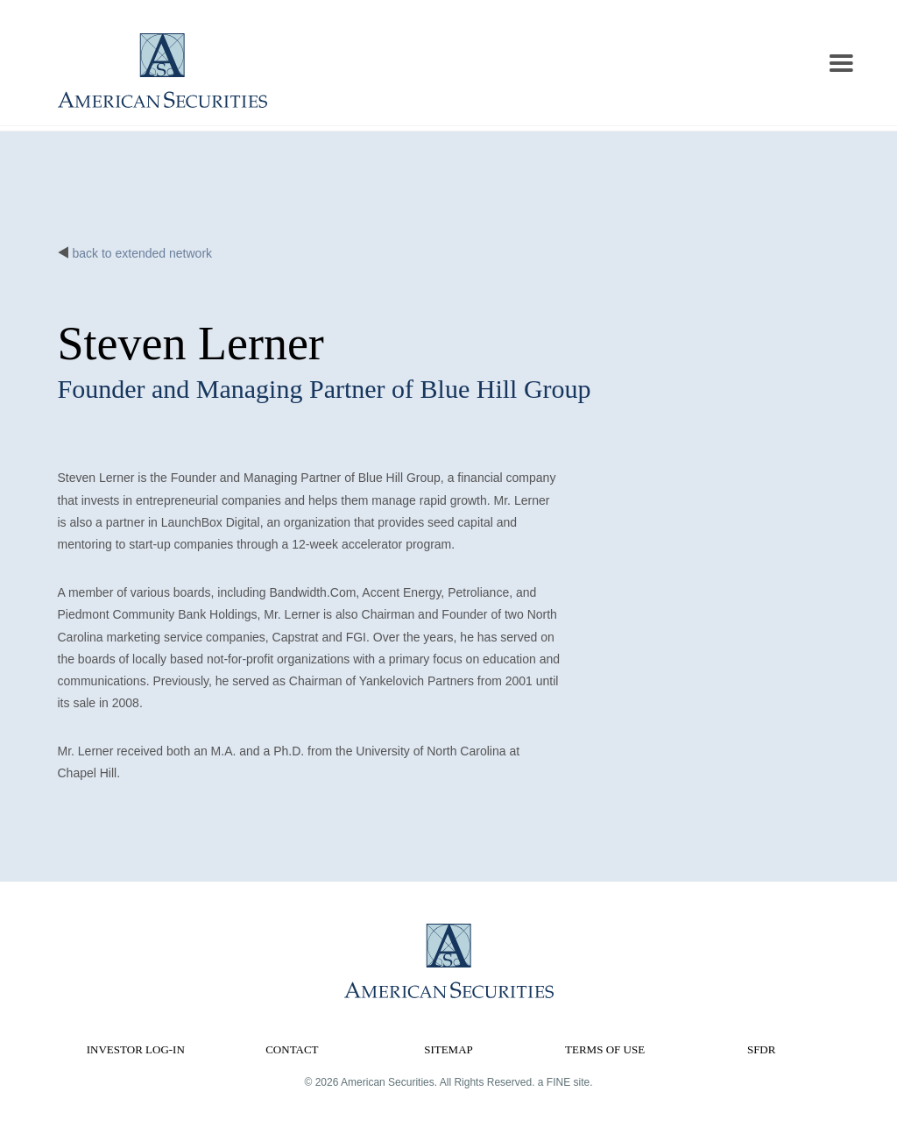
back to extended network (143, 253)
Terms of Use (605, 1049)
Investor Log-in (136, 1049)
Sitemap (448, 1049)
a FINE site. (565, 1082)
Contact (291, 1049)
